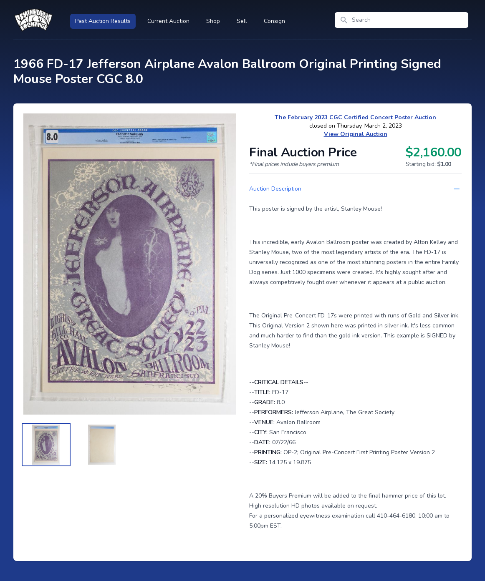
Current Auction (168, 21)
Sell (242, 21)
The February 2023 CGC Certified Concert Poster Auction (355, 117)
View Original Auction (355, 134)
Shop (213, 21)
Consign (274, 21)
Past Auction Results (103, 21)
